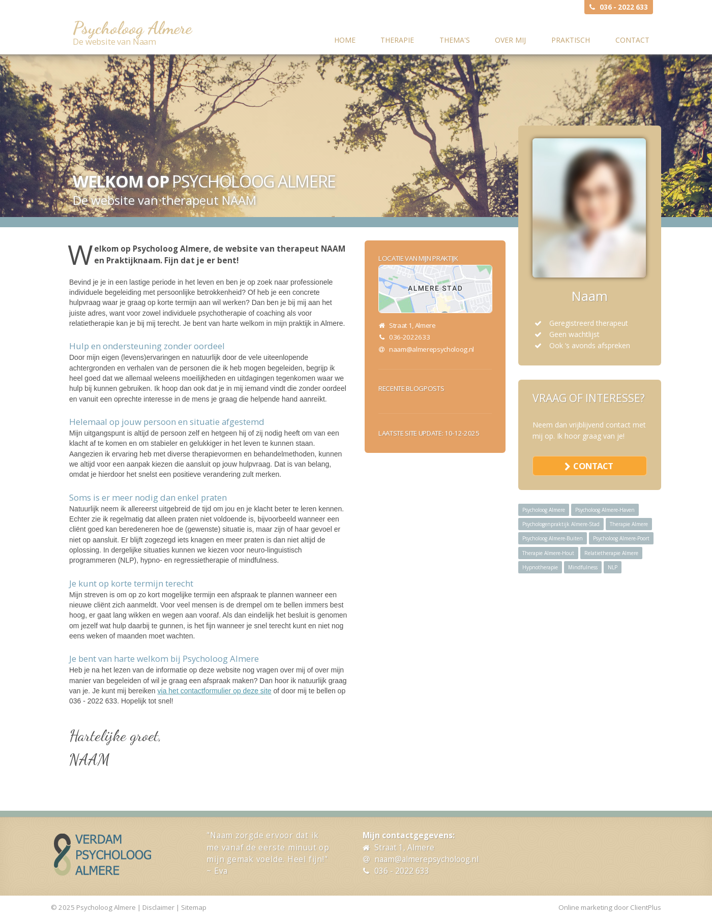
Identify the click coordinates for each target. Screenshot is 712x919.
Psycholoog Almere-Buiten (552, 538)
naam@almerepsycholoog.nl (431, 349)
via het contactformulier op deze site (215, 691)
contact (593, 466)
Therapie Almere (629, 524)
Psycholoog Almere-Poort (621, 538)
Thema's (454, 40)
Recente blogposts (411, 388)
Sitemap (193, 907)
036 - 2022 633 (624, 7)
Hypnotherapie (540, 567)
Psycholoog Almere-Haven (605, 509)
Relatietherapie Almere (611, 553)
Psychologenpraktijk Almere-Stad (561, 524)
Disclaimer (158, 907)
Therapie (397, 40)
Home (344, 40)
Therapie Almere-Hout (548, 553)
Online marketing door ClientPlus (609, 907)
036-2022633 (409, 337)
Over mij (510, 40)
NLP (612, 567)
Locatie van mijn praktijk (418, 258)
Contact (632, 40)
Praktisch (570, 40)
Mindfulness (583, 567)
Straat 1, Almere (404, 847)
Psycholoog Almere (132, 28)
